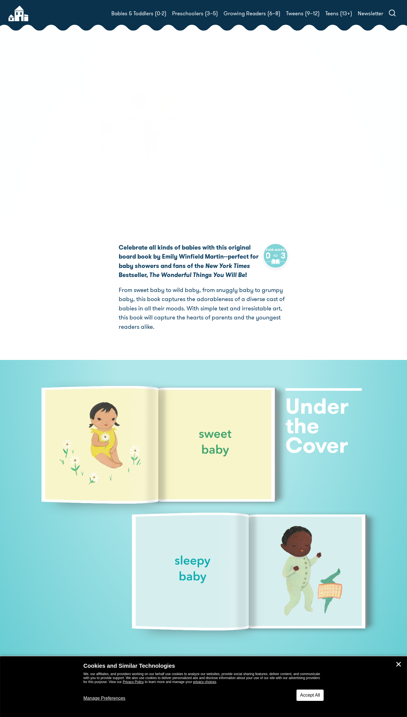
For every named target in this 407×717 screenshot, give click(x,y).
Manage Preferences (104, 698)
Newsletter (370, 13)
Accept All (310, 695)
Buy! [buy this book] (222, 159)
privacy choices (204, 682)
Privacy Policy (133, 682)
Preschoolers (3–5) (195, 13)
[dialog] (203, 686)
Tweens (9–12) (303, 13)
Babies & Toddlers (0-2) (138, 13)
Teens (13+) (338, 13)
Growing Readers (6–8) (252, 13)
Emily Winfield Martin (255, 140)
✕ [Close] (398, 664)
